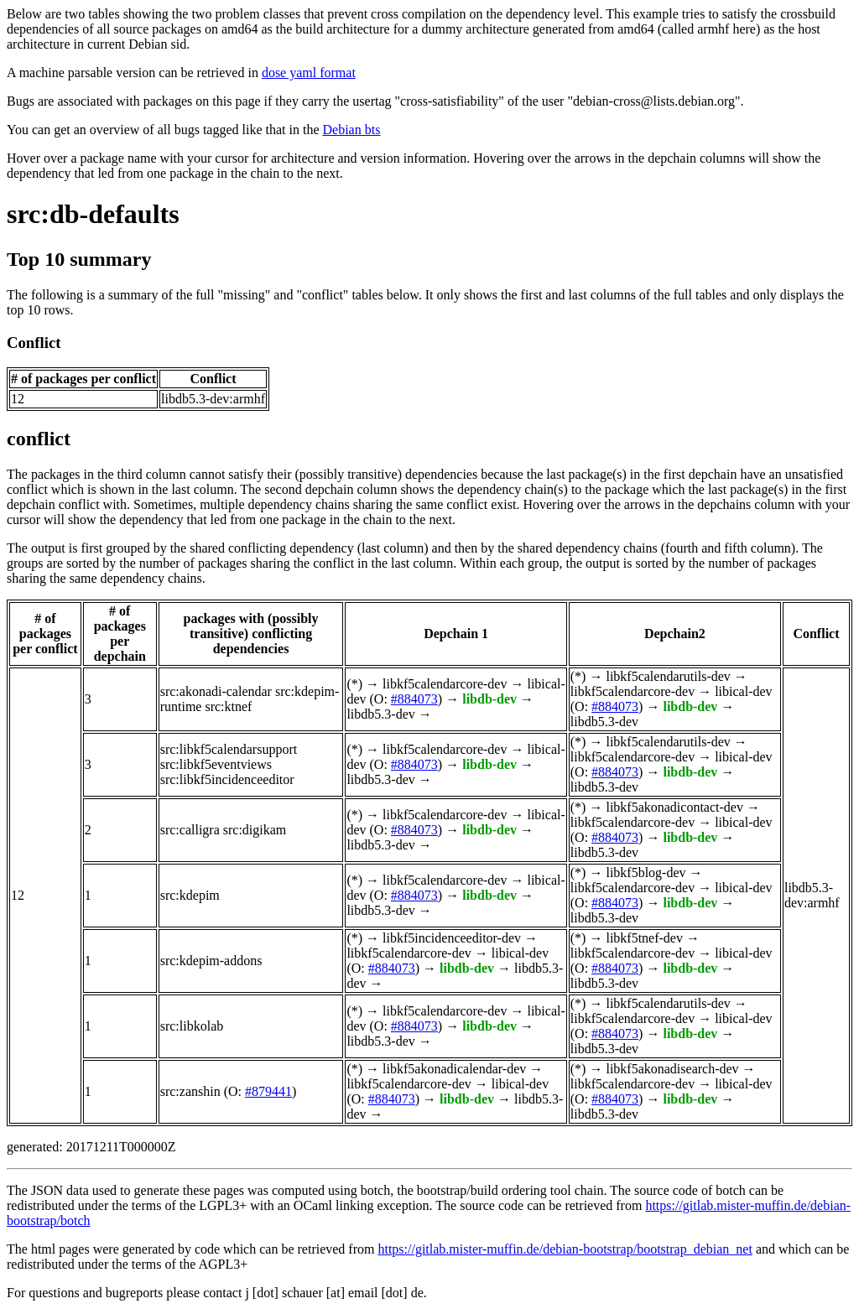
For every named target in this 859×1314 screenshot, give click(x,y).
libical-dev (743, 691)
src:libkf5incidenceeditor (227, 779)
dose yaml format (309, 72)
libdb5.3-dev (380, 714)
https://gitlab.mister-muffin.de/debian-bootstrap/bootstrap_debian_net (564, 1249)
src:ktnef (228, 706)
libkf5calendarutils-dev (668, 676)
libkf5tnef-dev (644, 938)
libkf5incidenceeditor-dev (452, 938)
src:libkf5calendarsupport (229, 749)
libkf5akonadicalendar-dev (454, 1069)
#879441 (268, 1091)
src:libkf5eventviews (216, 764)
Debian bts (352, 129)
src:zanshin (190, 1091)
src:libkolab (192, 1026)
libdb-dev (489, 699)
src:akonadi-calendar (216, 691)
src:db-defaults (93, 214)
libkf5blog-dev (645, 872)
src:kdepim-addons (211, 960)
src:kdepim (190, 895)
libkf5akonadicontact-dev (674, 807)
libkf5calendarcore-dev (445, 684)
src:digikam (255, 830)
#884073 (414, 699)
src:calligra (190, 830)
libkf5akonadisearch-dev (672, 1069)
